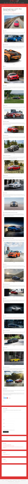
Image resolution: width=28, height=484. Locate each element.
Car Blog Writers (14, 1)
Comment (4, 411)
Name (4, 419)
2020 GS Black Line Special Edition (14, 318)
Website (4, 426)
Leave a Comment (12, 11)
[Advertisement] (14, 470)
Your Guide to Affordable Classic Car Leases (8, 445)
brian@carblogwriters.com (6, 454)
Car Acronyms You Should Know (7, 444)
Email (4, 423)
